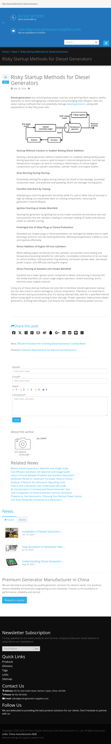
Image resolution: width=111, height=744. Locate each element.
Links (5, 674)
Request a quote (14, 600)
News (14, 51)
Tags (5, 670)
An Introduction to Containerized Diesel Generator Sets (40, 489)
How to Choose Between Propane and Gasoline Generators (42, 475)
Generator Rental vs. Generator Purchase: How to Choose (42, 478)
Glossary (7, 666)
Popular (9, 519)
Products (7, 661)
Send (16, 419)
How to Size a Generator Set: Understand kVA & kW (38, 485)
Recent (22, 519)
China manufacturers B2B (23, 734)
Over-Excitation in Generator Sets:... (43, 547)
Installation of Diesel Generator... (42, 531)
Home (5, 51)
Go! (36, 648)
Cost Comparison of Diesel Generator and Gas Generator (41, 492)
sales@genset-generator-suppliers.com (49, 29)
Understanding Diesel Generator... (42, 561)
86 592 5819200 (31, 16)
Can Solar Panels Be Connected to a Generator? (36, 499)
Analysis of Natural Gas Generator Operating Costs (38, 482)
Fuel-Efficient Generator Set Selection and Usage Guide (40, 471)
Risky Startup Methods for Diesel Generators (44, 51)
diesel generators (76, 104)
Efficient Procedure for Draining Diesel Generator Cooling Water (51, 343)
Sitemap (7, 679)
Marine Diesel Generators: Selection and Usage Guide (39, 468)
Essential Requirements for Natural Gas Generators (48, 350)
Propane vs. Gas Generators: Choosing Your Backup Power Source (46, 496)
